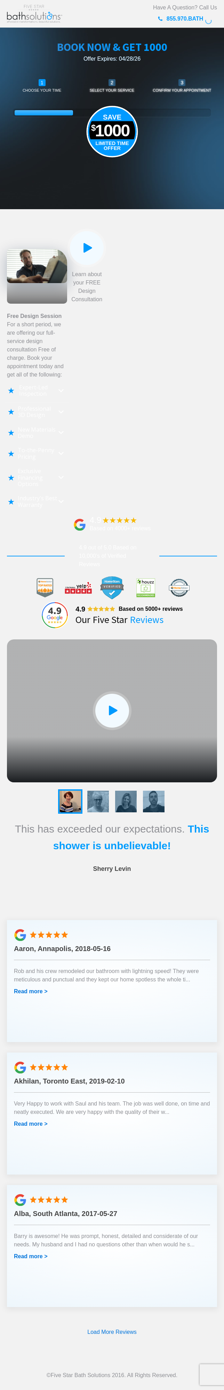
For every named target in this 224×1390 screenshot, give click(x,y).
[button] (70, 801)
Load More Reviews (111, 1332)
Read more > (30, 991)
